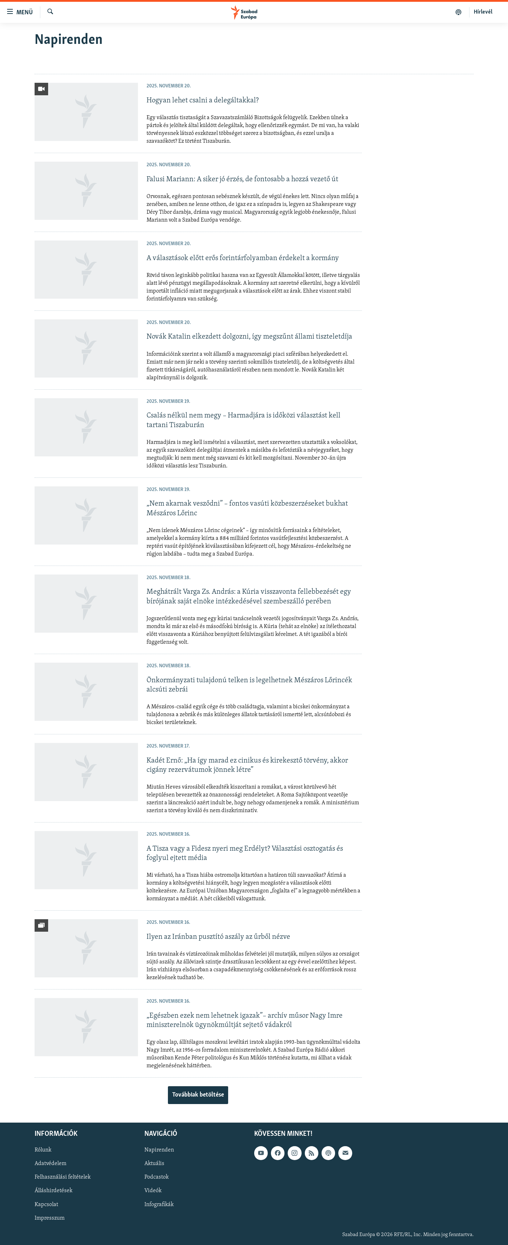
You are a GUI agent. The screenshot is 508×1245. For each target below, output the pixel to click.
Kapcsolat (46, 1204)
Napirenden (159, 1150)
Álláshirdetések (53, 1191)
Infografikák (159, 1204)
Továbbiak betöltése (198, 1095)
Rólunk (43, 1150)
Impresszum (50, 1218)
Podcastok (156, 1177)
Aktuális (154, 1163)
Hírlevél (483, 12)
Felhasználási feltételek (63, 1177)
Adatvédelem (50, 1163)
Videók (152, 1191)
